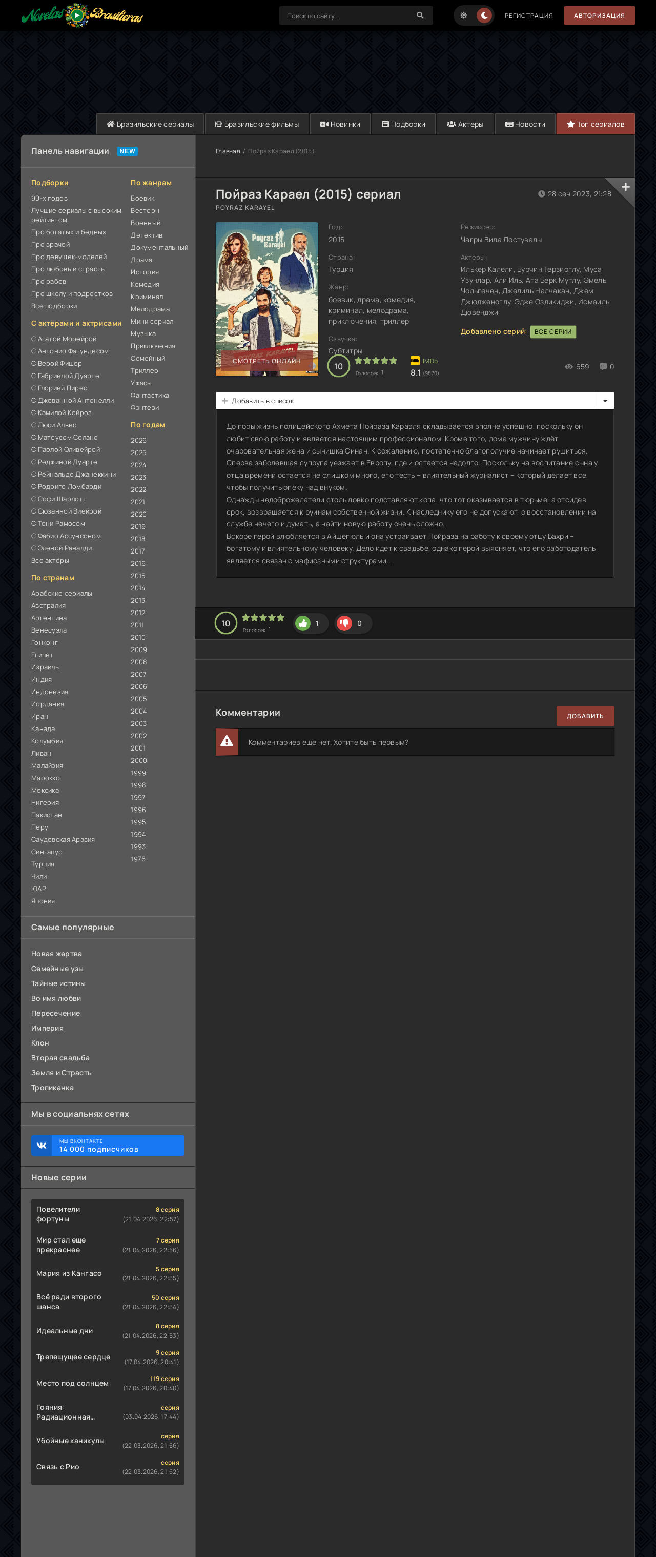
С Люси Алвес (53, 424)
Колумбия (47, 740)
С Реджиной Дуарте (64, 461)
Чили (39, 876)
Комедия (145, 284)
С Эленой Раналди (61, 548)
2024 (139, 464)
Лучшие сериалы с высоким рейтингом (76, 215)
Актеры (465, 124)
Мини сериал (152, 321)
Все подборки (54, 305)
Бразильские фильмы (257, 124)
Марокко (45, 777)
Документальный (157, 247)
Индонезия (50, 691)
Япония (43, 900)
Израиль (45, 667)
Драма (141, 259)
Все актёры (50, 560)
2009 (139, 649)
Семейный (148, 358)
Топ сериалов (596, 124)
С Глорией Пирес (59, 387)
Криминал (147, 296)
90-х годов (49, 198)
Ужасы (141, 382)
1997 (138, 797)
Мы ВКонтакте (116, 1145)
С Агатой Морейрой (64, 338)
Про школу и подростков (72, 293)
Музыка (143, 333)
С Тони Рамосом (58, 523)
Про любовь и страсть (68, 268)
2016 (138, 563)
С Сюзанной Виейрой (66, 511)
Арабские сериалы (61, 593)
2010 (138, 637)
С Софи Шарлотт (59, 498)
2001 (138, 748)
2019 (138, 526)
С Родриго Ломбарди (66, 486)
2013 (138, 600)
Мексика (45, 790)
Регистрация (529, 15)
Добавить (585, 716)
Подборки (403, 124)
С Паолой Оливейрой (65, 449)
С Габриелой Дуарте (65, 375)
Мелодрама (150, 308)
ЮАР (38, 888)
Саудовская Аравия (63, 839)
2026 (139, 440)
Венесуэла (49, 630)
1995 (138, 821)
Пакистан (46, 814)
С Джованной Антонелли (72, 400)
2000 (139, 760)
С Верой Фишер (57, 363)
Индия (41, 679)
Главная (228, 151)
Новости (525, 124)
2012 (138, 612)
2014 (138, 588)
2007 (139, 674)
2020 (139, 514)
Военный (145, 222)
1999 (138, 772)
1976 (138, 858)
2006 (139, 686)
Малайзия (47, 765)
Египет (42, 654)
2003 (139, 723)
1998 (138, 785)
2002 (139, 735)
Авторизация (599, 15)
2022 (138, 489)
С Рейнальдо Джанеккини (73, 474)
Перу (39, 827)
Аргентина (49, 617)
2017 (138, 551)
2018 (138, 538)
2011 (137, 624)
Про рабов (49, 281)
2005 (139, 698)
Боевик (142, 198)
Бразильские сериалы (150, 124)
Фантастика (150, 395)
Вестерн (145, 210)
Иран (39, 716)
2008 (139, 661)
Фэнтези (145, 407)
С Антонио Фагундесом (70, 351)
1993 (138, 846)
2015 (138, 575)
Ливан (41, 753)
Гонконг (44, 642)
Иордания (47, 703)
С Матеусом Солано (64, 437)
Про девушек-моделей (69, 256)
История (145, 272)
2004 (139, 711)
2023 (138, 477)
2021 (138, 501)
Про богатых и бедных (69, 231)
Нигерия (45, 802)
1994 (138, 834)
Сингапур (47, 851)
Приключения (153, 345)
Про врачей (50, 244)
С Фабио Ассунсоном (66, 535)
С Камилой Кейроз (61, 412)
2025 (139, 452)
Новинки (340, 124)
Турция (43, 864)
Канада (43, 728)
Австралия (48, 605)
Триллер (144, 370)
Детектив (146, 235)
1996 (138, 809)
